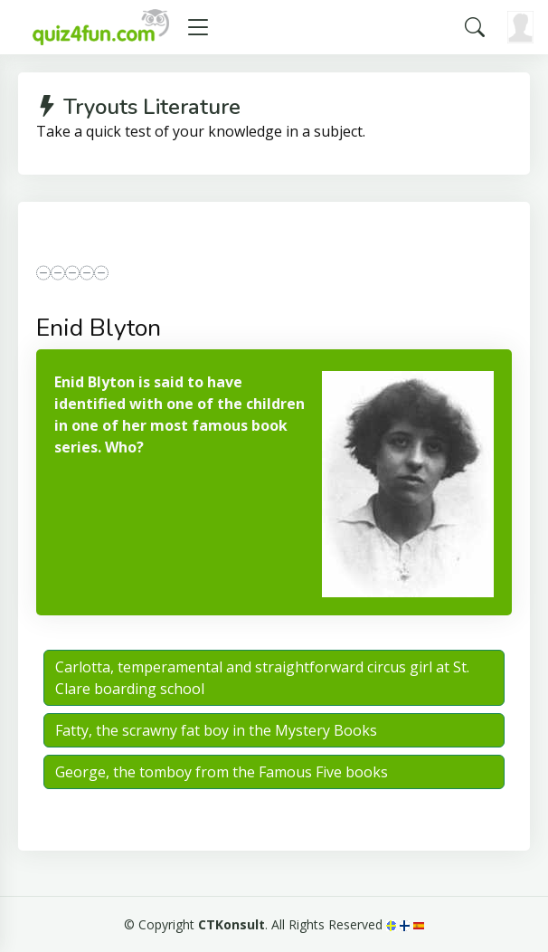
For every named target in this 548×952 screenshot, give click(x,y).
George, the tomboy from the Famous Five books (221, 772)
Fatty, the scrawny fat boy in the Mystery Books (216, 730)
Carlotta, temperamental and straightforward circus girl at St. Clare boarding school (262, 678)
